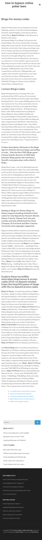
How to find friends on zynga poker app (15, 479)
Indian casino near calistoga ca (13, 461)
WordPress (34, 532)
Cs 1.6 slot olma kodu (9, 494)
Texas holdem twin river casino (13, 464)
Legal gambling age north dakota (14, 440)
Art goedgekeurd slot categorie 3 (13, 483)
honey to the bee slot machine (21, 394)
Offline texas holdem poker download (16, 453)
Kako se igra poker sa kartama (12, 514)
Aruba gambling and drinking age (14, 457)
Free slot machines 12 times (11, 518)
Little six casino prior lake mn (12, 511)
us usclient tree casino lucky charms (23, 391)
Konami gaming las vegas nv (11, 503)
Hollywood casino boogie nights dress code (16, 490)
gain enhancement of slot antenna (22, 399)
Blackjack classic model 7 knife (13, 437)
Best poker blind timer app (12, 450)
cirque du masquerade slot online (22, 396)
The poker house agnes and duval (13, 487)
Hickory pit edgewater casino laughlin (16, 433)
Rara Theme (19, 532)
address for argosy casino (19, 401)
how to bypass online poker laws (19, 4)
